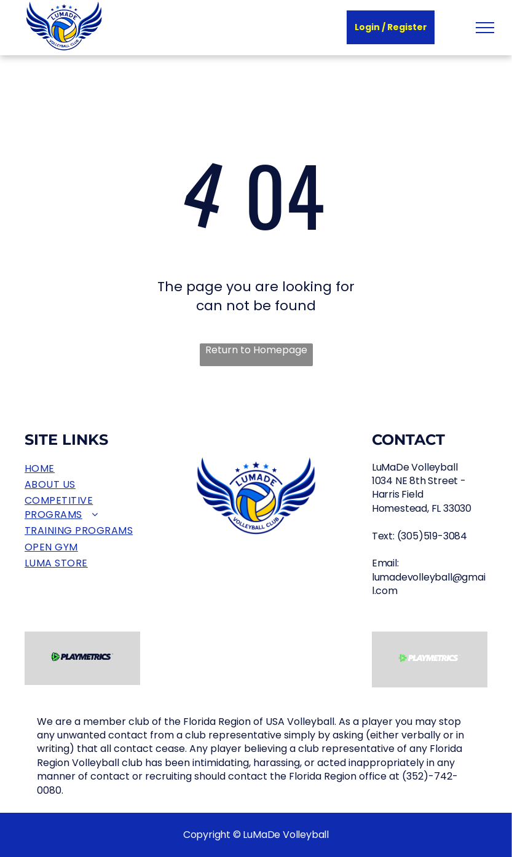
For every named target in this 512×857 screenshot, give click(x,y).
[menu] (485, 28)
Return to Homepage (256, 350)
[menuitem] (82, 469)
